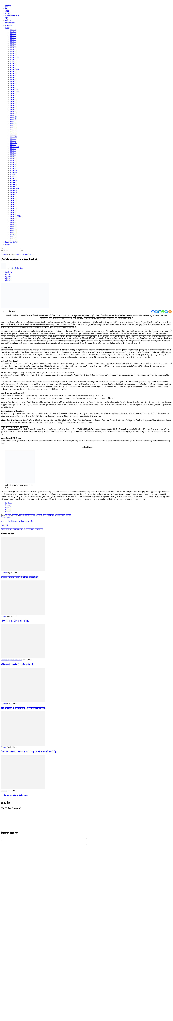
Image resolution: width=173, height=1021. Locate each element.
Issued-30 (13, 170)
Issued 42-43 (14, 147)
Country (4, 254)
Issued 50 (13, 40)
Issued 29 (13, 77)
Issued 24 (13, 85)
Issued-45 (13, 143)
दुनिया (7, 11)
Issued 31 (13, 73)
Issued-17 (13, 194)
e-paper (8, 244)
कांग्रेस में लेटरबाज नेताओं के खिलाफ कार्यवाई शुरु (19, 577)
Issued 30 (13, 75)
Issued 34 (13, 163)
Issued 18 (13, 93)
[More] (170, 311)
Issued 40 (13, 151)
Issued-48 (13, 137)
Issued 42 (13, 55)
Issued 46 (13, 48)
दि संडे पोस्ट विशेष (11, 242)
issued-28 (13, 174)
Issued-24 (13, 182)
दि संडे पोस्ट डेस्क (17, 268)
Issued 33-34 (14, 69)
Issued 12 (13, 105)
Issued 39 (13, 59)
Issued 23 (13, 87)
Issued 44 (13, 52)
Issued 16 (13, 97)
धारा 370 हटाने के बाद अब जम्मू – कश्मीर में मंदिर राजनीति (23, 708)
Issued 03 (13, 30)
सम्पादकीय (8, 25)
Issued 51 (13, 38)
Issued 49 (13, 42)
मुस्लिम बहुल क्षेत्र (32, 515)
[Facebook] (153, 311)
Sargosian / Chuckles (14, 660)
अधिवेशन (8, 515)
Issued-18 (13, 192)
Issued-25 (13, 180)
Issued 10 (13, 109)
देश (6, 8)
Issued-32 (13, 166)
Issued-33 (13, 164)
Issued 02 (13, 125)
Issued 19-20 (14, 91)
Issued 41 (13, 149)
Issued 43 (13, 54)
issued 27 (13, 176)
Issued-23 (13, 184)
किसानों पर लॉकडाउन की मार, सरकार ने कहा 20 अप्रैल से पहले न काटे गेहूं (29, 752)
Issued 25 (13, 83)
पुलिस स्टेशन (23, 515)
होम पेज (8, 6)
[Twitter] (156, 311)
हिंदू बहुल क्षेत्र (52, 515)
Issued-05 (13, 119)
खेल (6, 18)
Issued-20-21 (14, 188)
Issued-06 (13, 117)
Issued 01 (13, 34)
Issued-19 (13, 190)
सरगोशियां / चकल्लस (12, 16)
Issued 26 (13, 81)
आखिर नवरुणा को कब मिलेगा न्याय (14, 795)
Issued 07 (13, 115)
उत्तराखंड (8, 13)
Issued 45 (13, 50)
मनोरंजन (8, 20)
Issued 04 (13, 121)
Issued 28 (13, 79)
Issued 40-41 (14, 57)
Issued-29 (13, 172)
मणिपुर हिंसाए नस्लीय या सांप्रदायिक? (15, 621)
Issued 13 (13, 103)
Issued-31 (13, 168)
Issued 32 (13, 71)
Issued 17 (13, 95)
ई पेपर (7, 28)
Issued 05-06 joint (16, 216)
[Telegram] (166, 311)
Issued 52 (13, 36)
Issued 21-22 (14, 89)
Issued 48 (13, 44)
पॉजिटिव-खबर (10, 23)
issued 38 (13, 61)
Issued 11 (13, 107)
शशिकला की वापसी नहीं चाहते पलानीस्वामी (17, 664)
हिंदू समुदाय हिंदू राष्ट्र (64, 515)
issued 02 (13, 32)
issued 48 (13, 234)
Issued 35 (13, 67)
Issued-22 (13, 186)
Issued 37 (13, 63)
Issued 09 (13, 111)
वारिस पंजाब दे (43, 515)
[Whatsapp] (163, 311)
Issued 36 (13, 65)
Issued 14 (13, 101)
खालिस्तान (15, 515)
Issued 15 (13, 99)
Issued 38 (13, 155)
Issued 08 (13, 113)
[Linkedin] (159, 311)
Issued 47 (13, 46)
